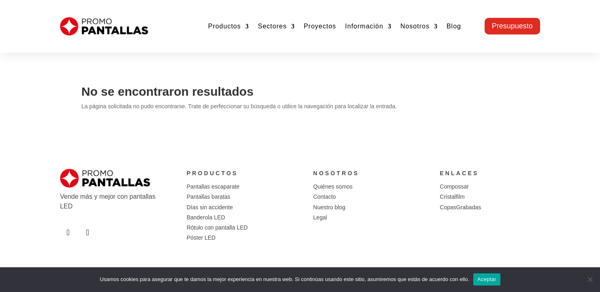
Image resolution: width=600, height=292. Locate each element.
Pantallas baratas (208, 196)
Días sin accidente (210, 207)
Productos (224, 26)
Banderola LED (206, 217)
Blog (454, 26)
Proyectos (320, 26)
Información (364, 26)
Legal (320, 217)
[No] (590, 279)
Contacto (324, 196)
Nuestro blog (329, 207)
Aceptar (486, 279)
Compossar (454, 186)
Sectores (272, 26)
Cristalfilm (452, 196)
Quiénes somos (333, 186)
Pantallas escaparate (213, 186)
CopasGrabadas (460, 207)
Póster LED (201, 237)
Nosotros (415, 26)
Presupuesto (512, 26)
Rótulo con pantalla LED (217, 227)
